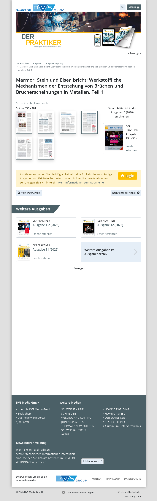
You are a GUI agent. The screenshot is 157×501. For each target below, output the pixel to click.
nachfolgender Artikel (125, 192)
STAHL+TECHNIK (115, 422)
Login (127, 175)
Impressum (113, 478)
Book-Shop (24, 413)
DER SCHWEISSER (115, 417)
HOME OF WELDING (117, 409)
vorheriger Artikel (29, 192)
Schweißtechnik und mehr (32, 103)
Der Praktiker (22, 63)
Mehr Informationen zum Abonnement (82, 182)
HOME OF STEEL (115, 413)
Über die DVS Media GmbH (34, 409)
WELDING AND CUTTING (76, 417)
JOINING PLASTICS (72, 422)
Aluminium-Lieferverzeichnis (123, 426)
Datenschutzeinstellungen (79, 492)
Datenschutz (132, 478)
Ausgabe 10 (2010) (54, 63)
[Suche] (123, 7)
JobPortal (23, 422)
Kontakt (97, 478)
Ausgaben (37, 63)
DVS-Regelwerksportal (31, 417)
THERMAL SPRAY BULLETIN (77, 426)
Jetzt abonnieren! (92, 461)
